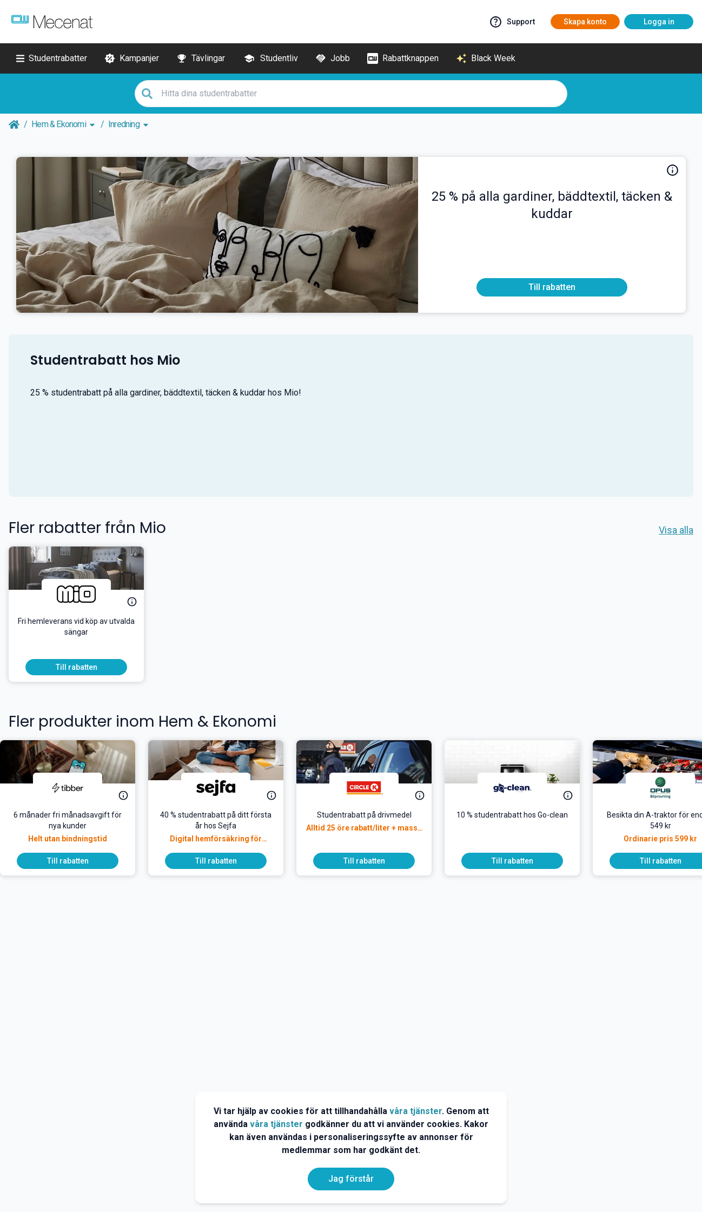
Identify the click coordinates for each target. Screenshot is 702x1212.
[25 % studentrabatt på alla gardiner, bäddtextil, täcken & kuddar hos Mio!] (552, 209)
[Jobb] (332, 58)
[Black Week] (485, 58)
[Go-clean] (520, 788)
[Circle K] (372, 788)
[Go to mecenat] (52, 21)
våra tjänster (415, 1111)
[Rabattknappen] (403, 58)
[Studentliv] (270, 58)
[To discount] (551, 287)
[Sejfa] (224, 788)
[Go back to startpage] (14, 124)
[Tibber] (76, 788)
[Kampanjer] (131, 58)
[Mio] (76, 594)
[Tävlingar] (200, 58)
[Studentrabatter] (51, 58)
